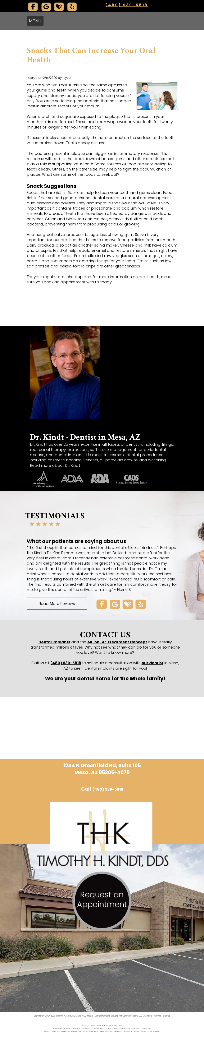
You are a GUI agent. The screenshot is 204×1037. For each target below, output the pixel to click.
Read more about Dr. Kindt (55, 465)
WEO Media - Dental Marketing (95, 1016)
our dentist (152, 662)
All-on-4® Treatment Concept (117, 642)
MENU (35, 21)
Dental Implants (54, 642)
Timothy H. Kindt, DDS (66, 1016)
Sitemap (166, 1016)
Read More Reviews (57, 603)
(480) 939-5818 (126, 5)
